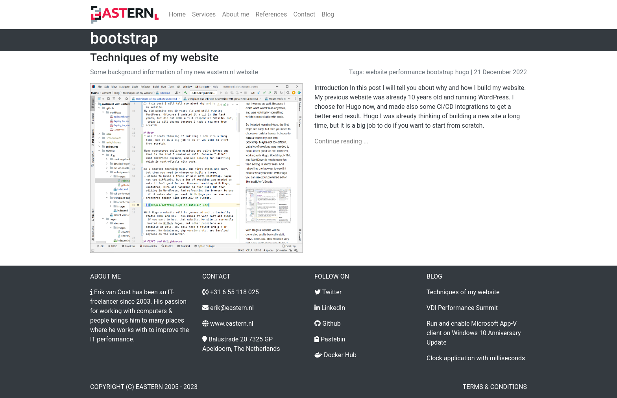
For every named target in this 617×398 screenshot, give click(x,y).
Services (204, 14)
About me (235, 14)
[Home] (125, 14)
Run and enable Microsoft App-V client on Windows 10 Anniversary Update (474, 333)
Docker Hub (340, 355)
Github (331, 323)
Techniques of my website (154, 57)
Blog (327, 14)
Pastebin (333, 339)
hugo (462, 72)
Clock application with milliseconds (476, 358)
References (271, 14)
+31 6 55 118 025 (234, 292)
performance (407, 72)
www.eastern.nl (231, 323)
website (376, 72)
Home (177, 14)
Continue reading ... (341, 141)
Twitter (332, 292)
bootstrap (440, 72)
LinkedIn (333, 308)
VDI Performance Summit (462, 308)
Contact (304, 14)
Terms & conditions (495, 387)
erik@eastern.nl (232, 308)
